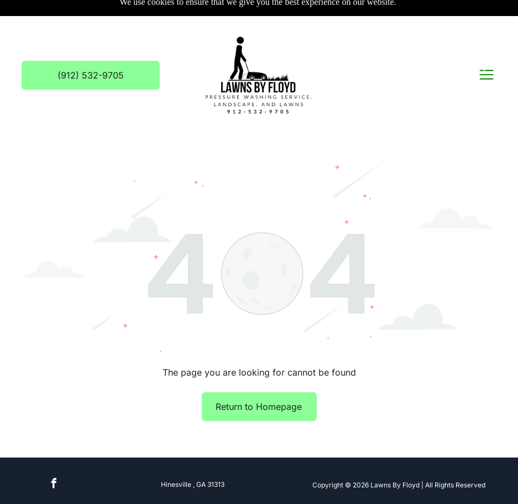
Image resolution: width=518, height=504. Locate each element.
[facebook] (54, 485)
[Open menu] (486, 75)
